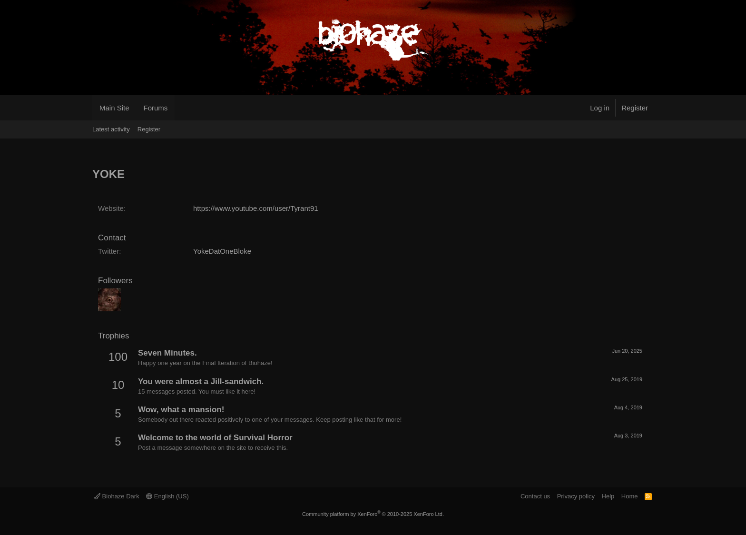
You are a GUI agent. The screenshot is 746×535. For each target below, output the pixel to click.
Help (608, 496)
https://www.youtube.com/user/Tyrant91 (255, 208)
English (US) (167, 496)
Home (629, 496)
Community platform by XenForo (373, 514)
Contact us (535, 496)
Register (148, 129)
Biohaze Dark (116, 496)
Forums (156, 108)
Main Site (114, 108)
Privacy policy (576, 496)
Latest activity (111, 129)
